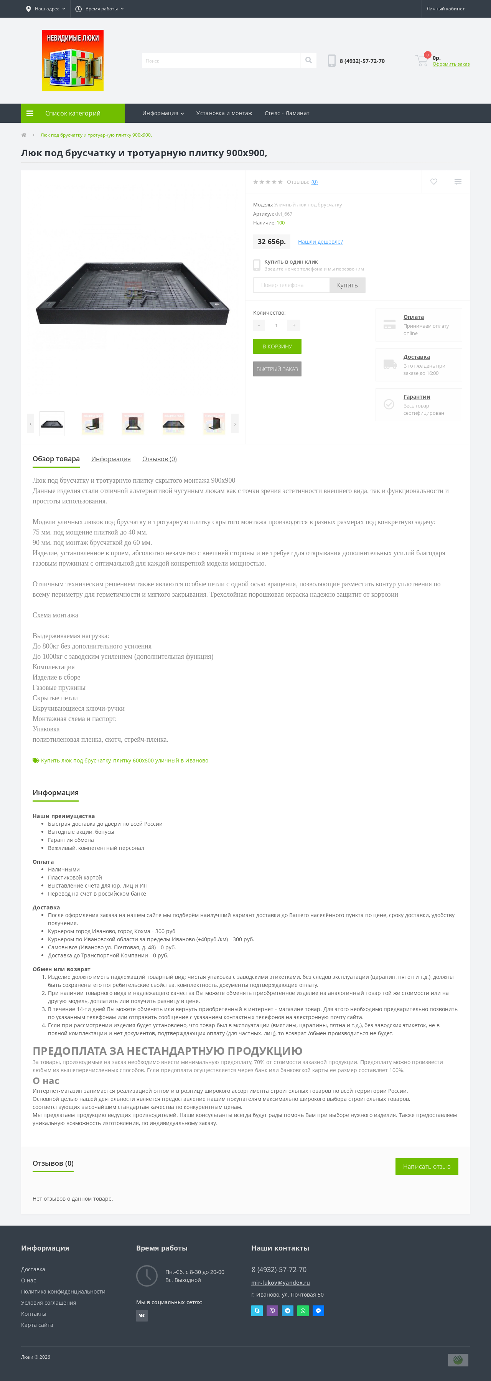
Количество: (269, 312)
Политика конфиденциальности (63, 1291)
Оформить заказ (451, 64)
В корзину (277, 346)
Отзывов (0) (159, 459)
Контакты (33, 1313)
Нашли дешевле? (320, 241)
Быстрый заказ (277, 369)
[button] (45, 9)
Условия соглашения (48, 1302)
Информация (163, 113)
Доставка (417, 356)
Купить (347, 285)
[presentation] (30, 423)
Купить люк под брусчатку (75, 760)
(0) (314, 181)
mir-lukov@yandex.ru (280, 1282)
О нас (28, 1280)
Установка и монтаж (224, 113)
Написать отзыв (427, 1166)
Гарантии (417, 396)
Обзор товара (56, 458)
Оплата (414, 316)
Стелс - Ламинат (287, 113)
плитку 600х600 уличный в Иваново (160, 760)
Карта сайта (37, 1324)
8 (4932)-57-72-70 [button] (279, 1269)
